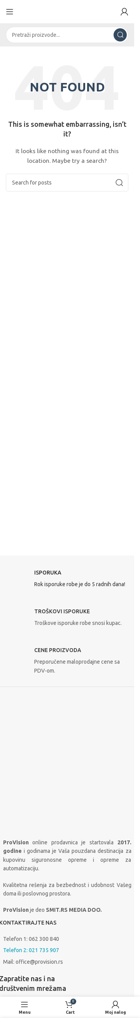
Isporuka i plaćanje (29, 970)
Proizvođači (17, 959)
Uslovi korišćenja (23, 985)
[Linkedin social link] (46, 911)
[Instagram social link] (26, 911)
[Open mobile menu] (10, 11)
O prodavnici (18, 945)
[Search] (67, 35)
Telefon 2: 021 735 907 (31, 852)
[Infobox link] (67, 580)
